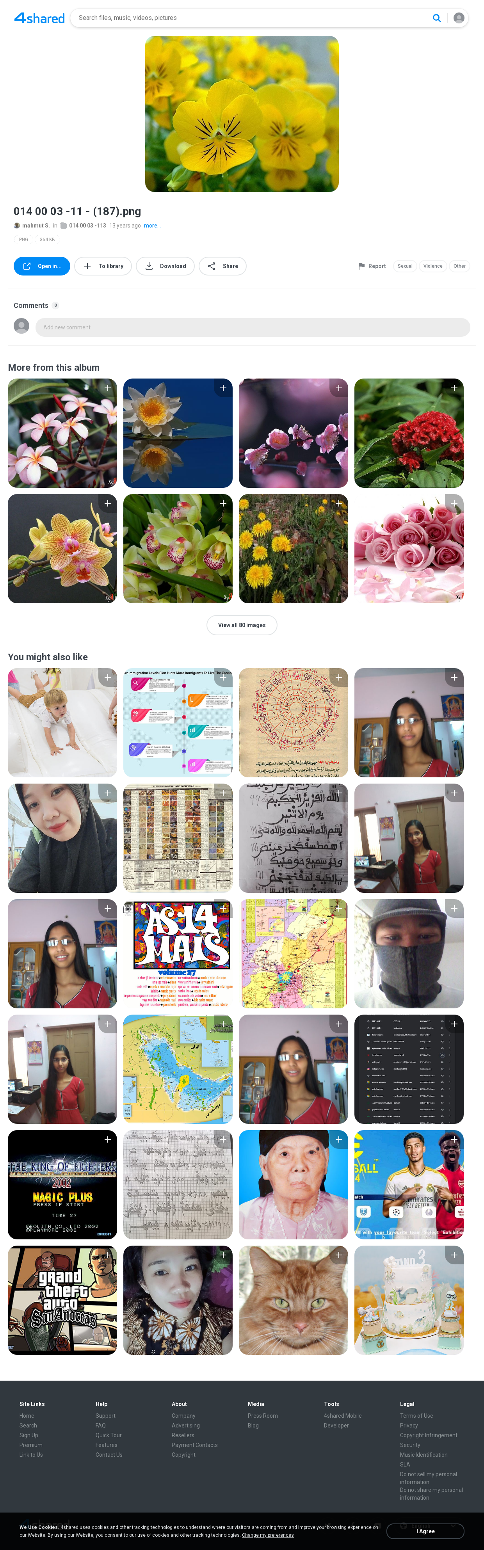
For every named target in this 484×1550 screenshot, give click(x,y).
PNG (23, 239)
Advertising (186, 1425)
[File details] (62, 433)
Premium (31, 1445)
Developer (336, 1425)
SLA (405, 1464)
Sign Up (29, 1435)
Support (106, 1416)
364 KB (47, 239)
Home (27, 1416)
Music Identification (424, 1455)
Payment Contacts (195, 1445)
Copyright (184, 1455)
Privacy (409, 1425)
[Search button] (436, 18)
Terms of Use (416, 1416)
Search (28, 1425)
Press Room (263, 1416)
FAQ (101, 1425)
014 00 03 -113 (83, 225)
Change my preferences (268, 1535)
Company (184, 1416)
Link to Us (31, 1455)
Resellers (183, 1435)
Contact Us (109, 1455)
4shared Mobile (343, 1416)
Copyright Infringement (428, 1435)
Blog (253, 1425)
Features (106, 1445)
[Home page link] (39, 17)
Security (410, 1445)
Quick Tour (109, 1435)
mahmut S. (32, 225)
